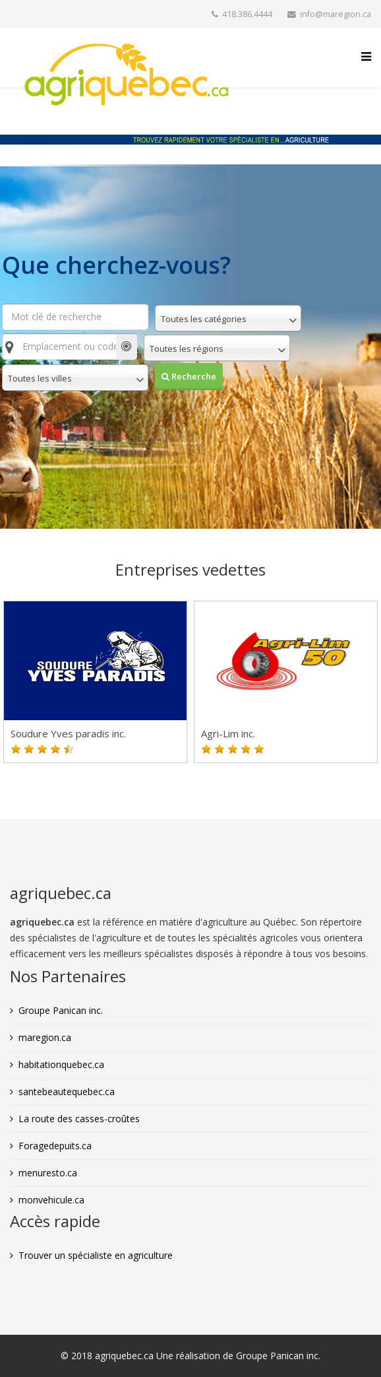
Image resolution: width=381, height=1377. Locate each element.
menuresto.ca (47, 1172)
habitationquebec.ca (61, 1064)
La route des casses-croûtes (79, 1118)
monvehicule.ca (51, 1199)
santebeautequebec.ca (66, 1091)
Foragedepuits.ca (55, 1145)
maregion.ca (44, 1037)
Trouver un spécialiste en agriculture (95, 1255)
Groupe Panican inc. (60, 1010)
